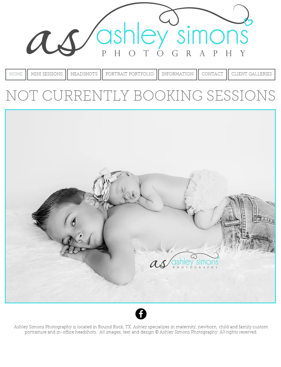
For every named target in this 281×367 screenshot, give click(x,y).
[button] (140, 206)
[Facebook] (141, 313)
